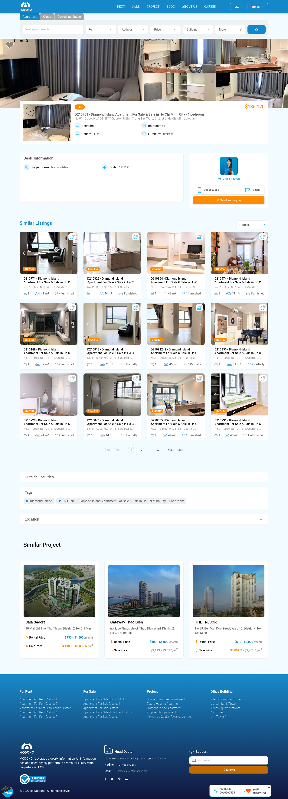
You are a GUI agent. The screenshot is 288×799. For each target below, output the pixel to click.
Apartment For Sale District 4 (101, 716)
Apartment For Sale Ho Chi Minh (104, 699)
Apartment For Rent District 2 (38, 703)
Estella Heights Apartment (163, 703)
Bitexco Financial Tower (226, 699)
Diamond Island (39, 501)
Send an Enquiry (229, 200)
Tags (29, 492)
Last (180, 450)
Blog (171, 6)
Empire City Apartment (161, 712)
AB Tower (217, 712)
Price (165, 29)
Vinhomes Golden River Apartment (169, 716)
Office (47, 16)
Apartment (30, 16)
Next (171, 450)
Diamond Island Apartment (164, 708)
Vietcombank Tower (224, 703)
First (108, 450)
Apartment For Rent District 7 (38, 716)
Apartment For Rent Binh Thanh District (45, 708)
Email (252, 190)
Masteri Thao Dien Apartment (166, 699)
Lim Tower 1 (219, 716)
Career (210, 6)
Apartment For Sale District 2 (101, 708)
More (230, 29)
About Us (189, 6)
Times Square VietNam (225, 708)
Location (32, 519)
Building (198, 29)
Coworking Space (69, 16)
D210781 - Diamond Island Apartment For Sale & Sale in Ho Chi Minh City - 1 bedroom (121, 501)
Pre (116, 450)
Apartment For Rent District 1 (38, 699)
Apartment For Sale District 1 (101, 703)
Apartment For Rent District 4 (38, 712)
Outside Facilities (39, 477)
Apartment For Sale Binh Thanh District (108, 712)
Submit (229, 770)
